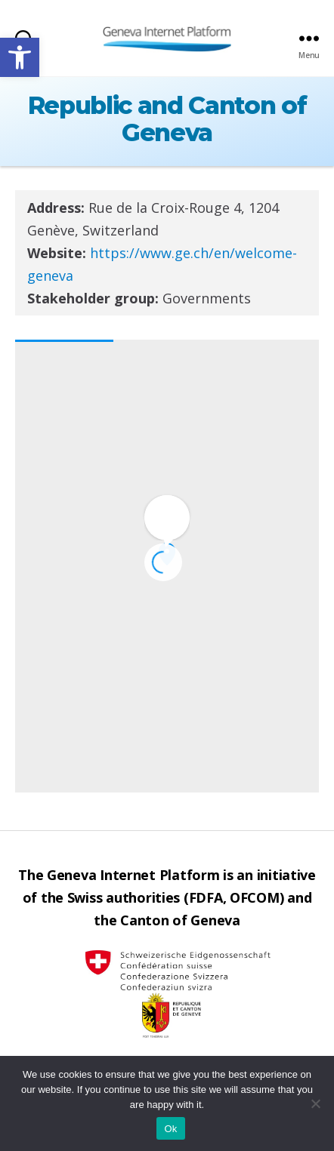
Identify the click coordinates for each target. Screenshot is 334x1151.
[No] (315, 1103)
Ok (170, 1128)
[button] (19, 57)
